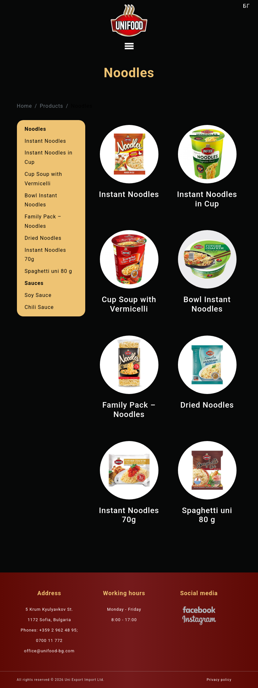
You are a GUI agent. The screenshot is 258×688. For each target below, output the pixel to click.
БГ (246, 6)
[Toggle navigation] (129, 46)
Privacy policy (219, 680)
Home (24, 106)
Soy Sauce (38, 295)
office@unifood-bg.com (49, 650)
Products (51, 106)
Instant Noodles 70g (45, 255)
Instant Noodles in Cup (49, 157)
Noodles (35, 129)
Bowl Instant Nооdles (41, 200)
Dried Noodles (43, 238)
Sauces (34, 283)
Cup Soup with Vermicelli (43, 179)
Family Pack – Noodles (43, 221)
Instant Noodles (45, 141)
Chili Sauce (39, 307)
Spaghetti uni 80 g (48, 271)
